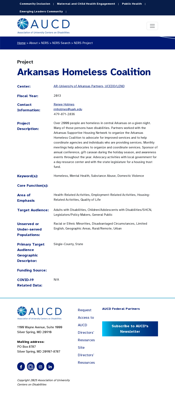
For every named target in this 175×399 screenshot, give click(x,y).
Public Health (132, 3)
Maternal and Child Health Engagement (86, 3)
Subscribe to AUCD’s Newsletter (130, 329)
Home (21, 43)
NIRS (45, 43)
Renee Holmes (64, 104)
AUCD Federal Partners (121, 309)
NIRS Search (61, 43)
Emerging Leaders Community (41, 11)
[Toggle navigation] (152, 26)
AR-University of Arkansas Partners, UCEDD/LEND (89, 86)
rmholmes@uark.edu (68, 109)
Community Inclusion (35, 3)
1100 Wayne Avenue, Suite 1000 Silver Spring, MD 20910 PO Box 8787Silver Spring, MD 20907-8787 (39, 339)
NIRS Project (83, 43)
